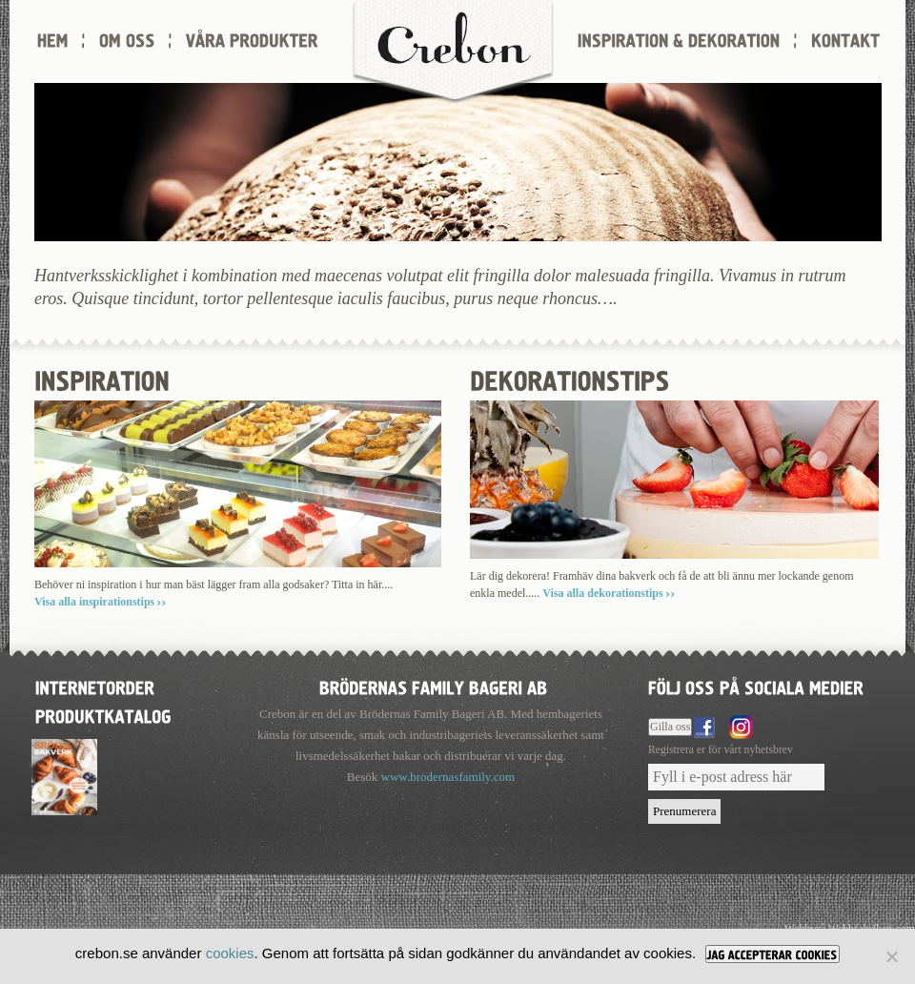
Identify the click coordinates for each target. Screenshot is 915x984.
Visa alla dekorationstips (602, 593)
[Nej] (891, 956)
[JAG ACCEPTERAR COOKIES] (772, 954)
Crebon (453, 52)
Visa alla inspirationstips (94, 601)
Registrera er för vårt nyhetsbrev (720, 750)
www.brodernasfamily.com (448, 776)
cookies (230, 953)
